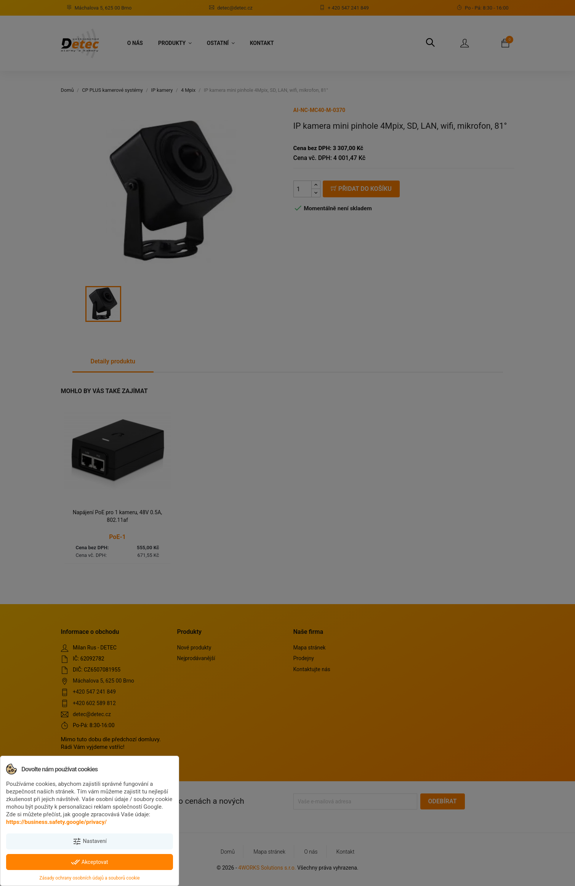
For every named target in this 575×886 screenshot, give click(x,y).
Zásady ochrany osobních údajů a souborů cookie (89, 878)
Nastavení (89, 841)
